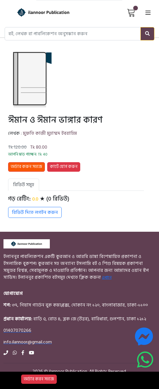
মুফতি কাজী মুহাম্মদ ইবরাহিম (50, 133)
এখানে (107, 277)
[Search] (147, 33)
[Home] (36, 12)
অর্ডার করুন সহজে (26, 166)
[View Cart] (131, 12)
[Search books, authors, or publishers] (73, 33)
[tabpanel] (76, 206)
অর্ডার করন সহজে (39, 379)
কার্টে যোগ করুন (64, 166)
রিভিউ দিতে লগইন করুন (35, 212)
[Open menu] (148, 12)
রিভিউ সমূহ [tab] (23, 184)
